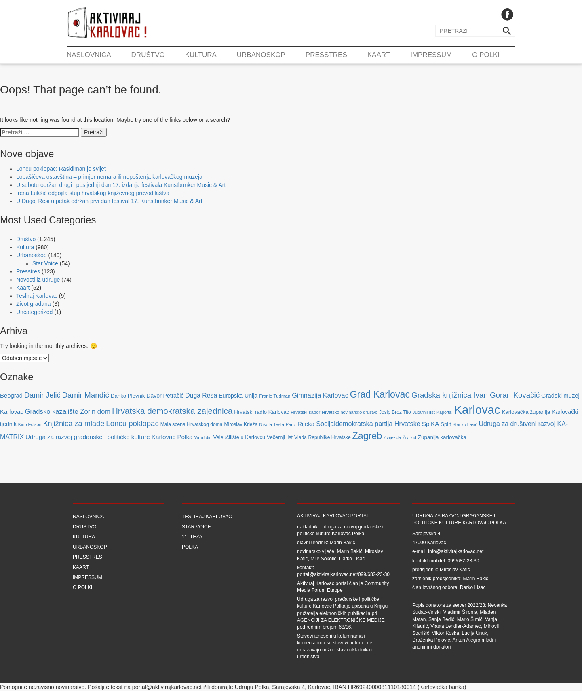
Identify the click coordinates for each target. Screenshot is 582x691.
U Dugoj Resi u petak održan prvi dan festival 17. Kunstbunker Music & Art (109, 201)
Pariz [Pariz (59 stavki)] (291, 424)
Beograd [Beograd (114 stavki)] (11, 395)
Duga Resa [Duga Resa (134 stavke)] (201, 395)
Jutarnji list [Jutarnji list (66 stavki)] (424, 412)
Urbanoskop (261, 55)
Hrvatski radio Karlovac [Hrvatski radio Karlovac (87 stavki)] (261, 412)
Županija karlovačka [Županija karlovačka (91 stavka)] (442, 437)
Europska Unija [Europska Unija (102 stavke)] (238, 395)
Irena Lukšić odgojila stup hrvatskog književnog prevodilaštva (92, 193)
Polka (190, 547)
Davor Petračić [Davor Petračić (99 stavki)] (164, 395)
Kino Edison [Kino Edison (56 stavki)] (30, 424)
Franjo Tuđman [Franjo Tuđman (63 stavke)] (274, 396)
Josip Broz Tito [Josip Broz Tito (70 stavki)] (395, 412)
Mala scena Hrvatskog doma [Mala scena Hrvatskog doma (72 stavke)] (191, 424)
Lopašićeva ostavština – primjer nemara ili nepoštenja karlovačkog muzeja (109, 177)
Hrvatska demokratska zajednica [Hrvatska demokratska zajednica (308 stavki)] (172, 410)
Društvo (148, 55)
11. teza (192, 537)
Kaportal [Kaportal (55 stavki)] (444, 412)
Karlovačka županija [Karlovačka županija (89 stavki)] (526, 412)
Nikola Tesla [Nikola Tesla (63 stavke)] (271, 424)
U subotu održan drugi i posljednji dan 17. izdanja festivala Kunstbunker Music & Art (121, 185)
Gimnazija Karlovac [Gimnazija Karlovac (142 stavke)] (320, 395)
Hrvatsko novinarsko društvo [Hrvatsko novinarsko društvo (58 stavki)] (349, 412)
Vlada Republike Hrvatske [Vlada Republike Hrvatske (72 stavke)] (322, 437)
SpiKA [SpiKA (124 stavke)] (430, 423)
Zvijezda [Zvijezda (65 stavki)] (392, 437)
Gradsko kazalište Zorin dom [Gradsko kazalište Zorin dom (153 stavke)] (67, 411)
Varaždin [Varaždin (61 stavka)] (202, 437)
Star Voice (45, 263)
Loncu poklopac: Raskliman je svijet (61, 168)
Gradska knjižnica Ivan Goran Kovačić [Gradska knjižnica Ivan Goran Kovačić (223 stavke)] (475, 395)
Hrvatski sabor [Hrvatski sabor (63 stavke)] (305, 412)
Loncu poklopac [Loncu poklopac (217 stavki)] (132, 423)
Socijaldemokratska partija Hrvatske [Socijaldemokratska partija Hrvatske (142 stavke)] (368, 423)
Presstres (326, 55)
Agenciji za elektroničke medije (341, 620)
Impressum (431, 55)
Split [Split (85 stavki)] (446, 424)
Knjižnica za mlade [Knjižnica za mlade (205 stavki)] (73, 423)
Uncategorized (34, 312)
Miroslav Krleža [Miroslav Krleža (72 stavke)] (240, 424)
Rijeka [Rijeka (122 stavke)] (305, 423)
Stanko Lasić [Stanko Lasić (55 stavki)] (465, 424)
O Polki (486, 55)
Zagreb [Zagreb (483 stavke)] (367, 435)
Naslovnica (89, 55)
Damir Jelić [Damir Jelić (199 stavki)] (42, 395)
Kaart (378, 55)
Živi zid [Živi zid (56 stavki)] (409, 437)
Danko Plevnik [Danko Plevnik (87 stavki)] (128, 396)
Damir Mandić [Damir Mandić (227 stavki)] (85, 395)
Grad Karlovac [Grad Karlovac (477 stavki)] (380, 394)
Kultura (201, 55)
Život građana (33, 304)
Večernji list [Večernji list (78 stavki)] (280, 437)
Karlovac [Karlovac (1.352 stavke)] (477, 409)
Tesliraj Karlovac (36, 296)
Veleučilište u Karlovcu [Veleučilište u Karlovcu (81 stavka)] (239, 437)
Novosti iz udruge (38, 279)
